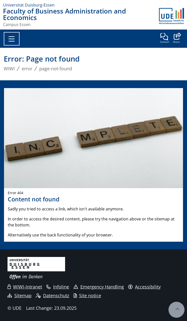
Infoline (57, 287)
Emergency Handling (99, 287)
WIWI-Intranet (25, 287)
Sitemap (20, 295)
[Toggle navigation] (12, 39)
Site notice (87, 295)
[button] (176, 38)
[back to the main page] (171, 17)
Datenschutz (52, 295)
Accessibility (144, 287)
